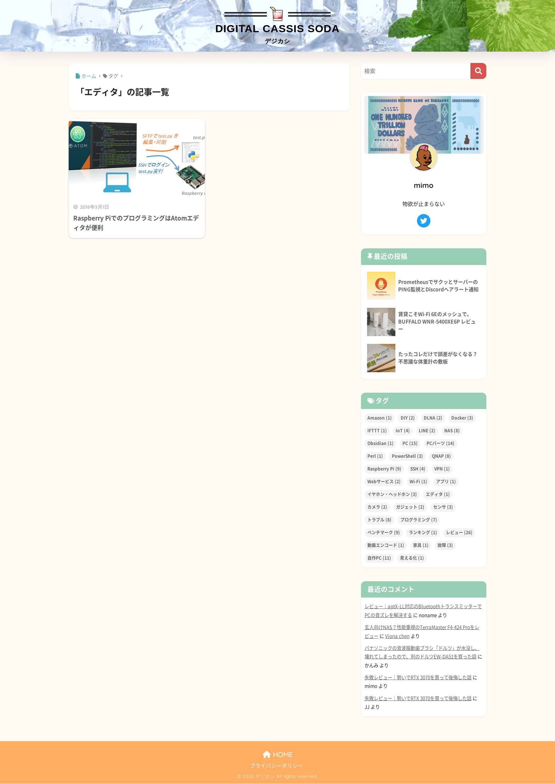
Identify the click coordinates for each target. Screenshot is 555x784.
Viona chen (397, 636)
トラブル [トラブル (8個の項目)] (379, 520)
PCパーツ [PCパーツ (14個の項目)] (440, 444)
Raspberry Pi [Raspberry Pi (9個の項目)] (384, 469)
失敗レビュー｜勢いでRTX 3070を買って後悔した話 (418, 677)
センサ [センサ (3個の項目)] (443, 507)
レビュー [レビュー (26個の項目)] (459, 533)
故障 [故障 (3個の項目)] (445, 545)
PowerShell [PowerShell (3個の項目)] (407, 456)
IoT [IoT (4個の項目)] (403, 431)
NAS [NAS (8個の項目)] (452, 431)
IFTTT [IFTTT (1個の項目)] (377, 431)
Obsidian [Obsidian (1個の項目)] (380, 444)
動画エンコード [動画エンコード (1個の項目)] (385, 545)
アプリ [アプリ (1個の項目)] (446, 482)
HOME (278, 754)
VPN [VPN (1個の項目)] (442, 469)
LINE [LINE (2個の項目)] (427, 431)
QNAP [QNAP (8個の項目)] (441, 456)
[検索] (478, 71)
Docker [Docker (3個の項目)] (462, 418)
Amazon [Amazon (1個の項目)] (379, 418)
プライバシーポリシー (276, 766)
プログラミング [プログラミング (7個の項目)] (418, 520)
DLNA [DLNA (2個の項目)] (433, 418)
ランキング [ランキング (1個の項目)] (423, 533)
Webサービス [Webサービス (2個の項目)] (384, 482)
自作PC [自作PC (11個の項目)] (379, 558)
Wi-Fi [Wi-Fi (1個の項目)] (418, 482)
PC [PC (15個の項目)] (410, 444)
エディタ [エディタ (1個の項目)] (438, 494)
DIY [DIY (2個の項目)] (408, 418)
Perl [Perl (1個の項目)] (375, 456)
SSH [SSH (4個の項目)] (417, 469)
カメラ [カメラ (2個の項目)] (377, 507)
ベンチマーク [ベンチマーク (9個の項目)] (383, 533)
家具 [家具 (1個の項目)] (421, 545)
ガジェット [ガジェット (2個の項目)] (410, 507)
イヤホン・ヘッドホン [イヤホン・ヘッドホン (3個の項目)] (392, 494)
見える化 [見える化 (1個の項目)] (412, 558)
